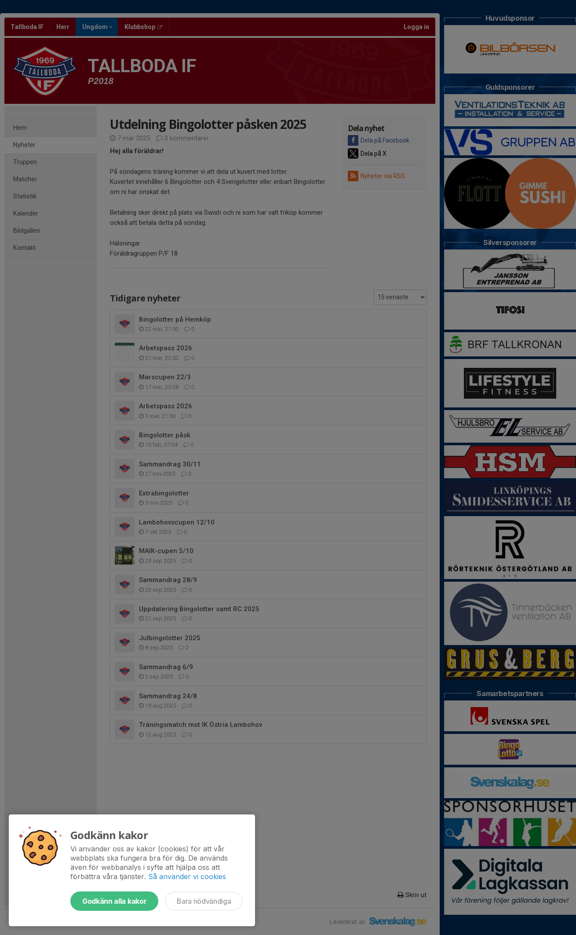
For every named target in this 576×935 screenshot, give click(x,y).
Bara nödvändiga (204, 901)
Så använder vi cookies (187, 876)
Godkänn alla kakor (114, 901)
